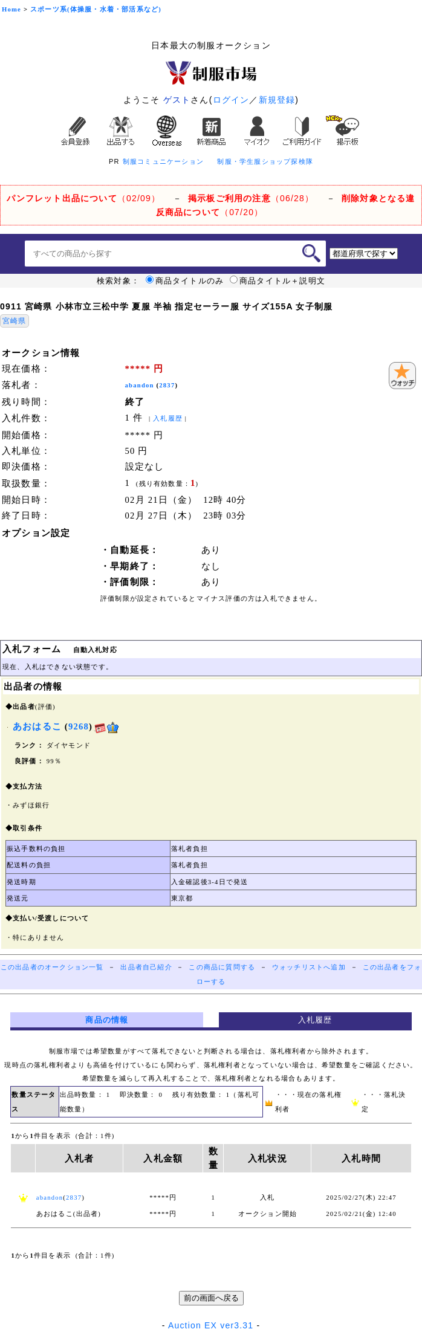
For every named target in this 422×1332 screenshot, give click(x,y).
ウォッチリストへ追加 (309, 967)
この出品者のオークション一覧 (52, 967)
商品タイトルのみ (185, 281)
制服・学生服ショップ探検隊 (265, 161)
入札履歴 (168, 418)
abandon (139, 385)
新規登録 (277, 100)
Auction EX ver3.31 (210, 1325)
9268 (78, 726)
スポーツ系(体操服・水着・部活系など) (95, 9)
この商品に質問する (222, 967)
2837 (167, 385)
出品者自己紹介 (146, 967)
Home (11, 9)
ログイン (231, 100)
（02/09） (83, 198)
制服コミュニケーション (163, 161)
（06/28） (251, 198)
